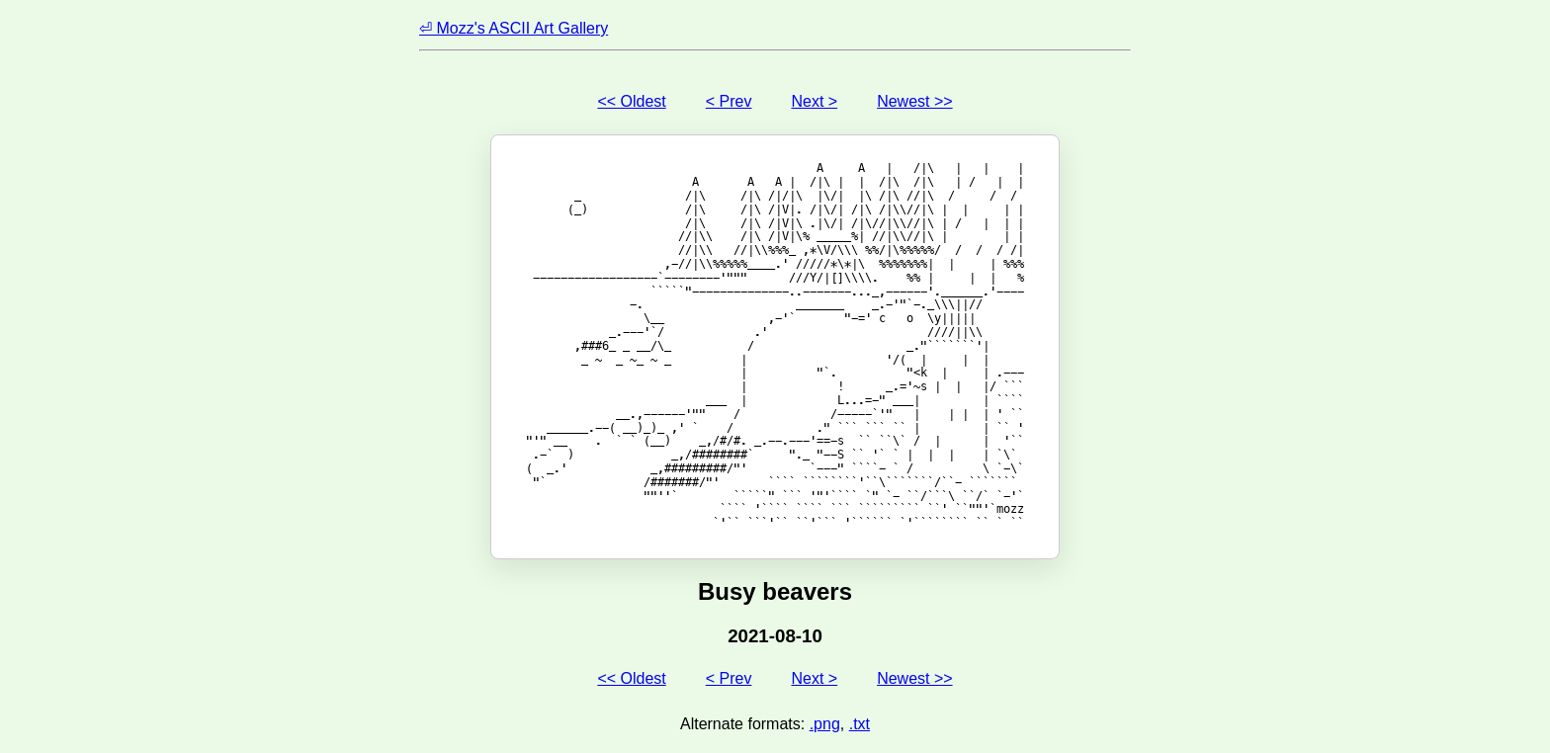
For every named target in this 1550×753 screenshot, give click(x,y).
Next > (814, 101)
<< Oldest (631, 101)
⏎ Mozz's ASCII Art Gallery (513, 28)
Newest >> (914, 101)
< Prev (729, 101)
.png (825, 723)
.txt (859, 723)
